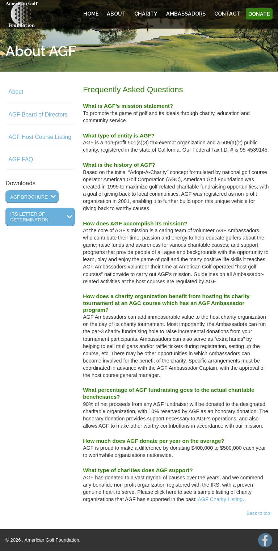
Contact (227, 14)
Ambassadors (186, 14)
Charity (145, 14)
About (116, 14)
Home (90, 14)
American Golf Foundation (21, 14)
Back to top (258, 513)
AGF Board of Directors (37, 114)
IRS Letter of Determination (29, 216)
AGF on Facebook (265, 540)
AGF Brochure (29, 197)
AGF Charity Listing (220, 499)
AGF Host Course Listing (39, 137)
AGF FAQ (20, 159)
